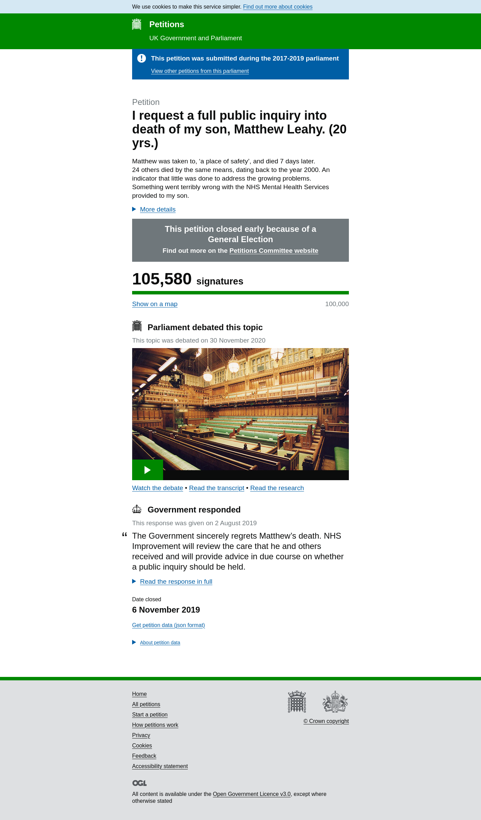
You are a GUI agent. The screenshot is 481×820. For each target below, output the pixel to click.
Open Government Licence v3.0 (252, 794)
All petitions (146, 704)
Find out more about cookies (278, 7)
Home (139, 694)
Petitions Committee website (274, 250)
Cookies (142, 745)
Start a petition (150, 715)
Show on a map (155, 304)
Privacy (141, 735)
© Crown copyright (326, 721)
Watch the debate (157, 488)
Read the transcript (216, 488)
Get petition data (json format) (168, 625)
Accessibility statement (160, 766)
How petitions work (155, 725)
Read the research (277, 488)
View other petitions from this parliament (200, 71)
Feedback (144, 756)
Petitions (166, 24)
